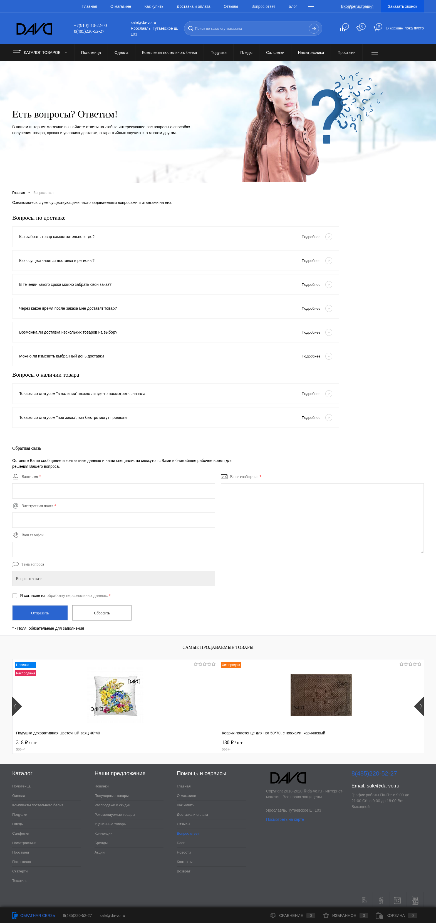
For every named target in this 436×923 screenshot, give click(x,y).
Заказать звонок (402, 6)
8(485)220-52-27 (77, 915)
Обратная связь (33, 915)
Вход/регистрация (357, 6)
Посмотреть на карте (285, 818)
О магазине (120, 6)
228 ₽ (382, 745)
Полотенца (21, 785)
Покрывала (21, 861)
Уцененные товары (111, 823)
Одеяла (18, 794)
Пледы (18, 823)
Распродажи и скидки (112, 804)
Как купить (153, 6)
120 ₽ (218, 745)
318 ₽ (53, 745)
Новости (184, 851)
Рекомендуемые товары (115, 813)
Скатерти (20, 870)
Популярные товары (112, 794)
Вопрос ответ (263, 6)
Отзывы (231, 6)
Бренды (101, 842)
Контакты (184, 861)
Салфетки (20, 832)
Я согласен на (65, 595)
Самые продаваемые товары (217, 646)
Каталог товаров (41, 52)
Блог (293, 6)
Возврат (183, 870)
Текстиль (19, 879)
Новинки (102, 785)
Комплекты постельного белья (37, 804)
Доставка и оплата (193, 6)
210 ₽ (300, 745)
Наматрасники (24, 842)
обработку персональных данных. (77, 595)
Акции (100, 851)
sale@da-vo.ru (383, 784)
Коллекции (104, 832)
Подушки (19, 813)
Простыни (20, 851)
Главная (89, 6)
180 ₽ (135, 745)
